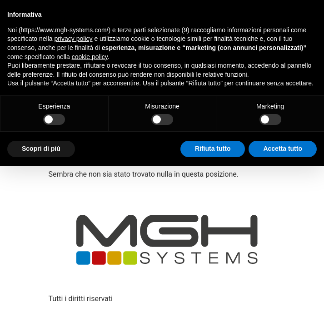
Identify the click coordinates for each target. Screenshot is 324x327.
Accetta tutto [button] (282, 148)
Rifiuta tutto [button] (213, 148)
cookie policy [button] (90, 56)
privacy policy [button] (74, 38)
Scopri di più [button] (41, 148)
